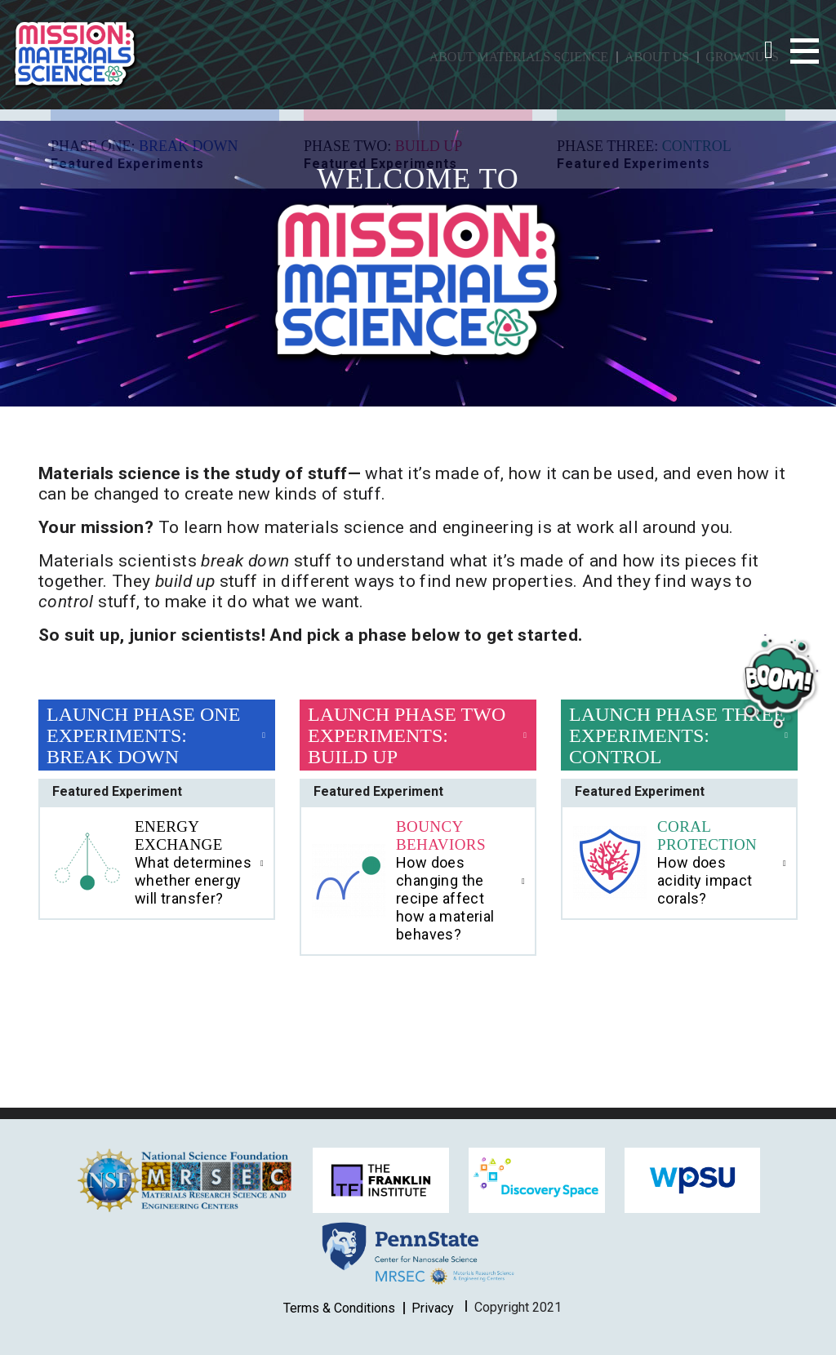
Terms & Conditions (339, 1308)
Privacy (432, 1308)
